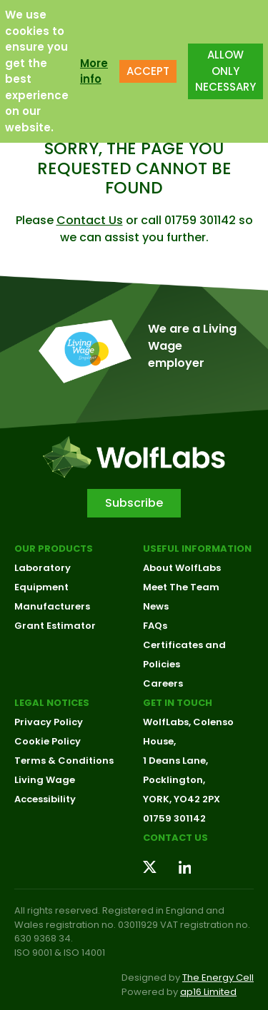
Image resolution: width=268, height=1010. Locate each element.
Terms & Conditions (64, 760)
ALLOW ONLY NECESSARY (225, 65)
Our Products (53, 548)
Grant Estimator (55, 625)
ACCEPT (147, 66)
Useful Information (197, 548)
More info (94, 65)
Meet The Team (181, 587)
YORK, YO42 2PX (181, 799)
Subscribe (134, 503)
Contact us (175, 837)
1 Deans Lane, (175, 760)
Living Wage (44, 780)
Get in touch (177, 702)
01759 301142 (174, 818)
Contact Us (89, 220)
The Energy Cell (218, 977)
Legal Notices (51, 702)
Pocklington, (174, 780)
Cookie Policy (47, 741)
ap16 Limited (208, 992)
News (156, 606)
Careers (163, 683)
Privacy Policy (48, 722)
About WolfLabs (182, 568)
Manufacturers (52, 606)
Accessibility (45, 799)
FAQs (155, 625)
